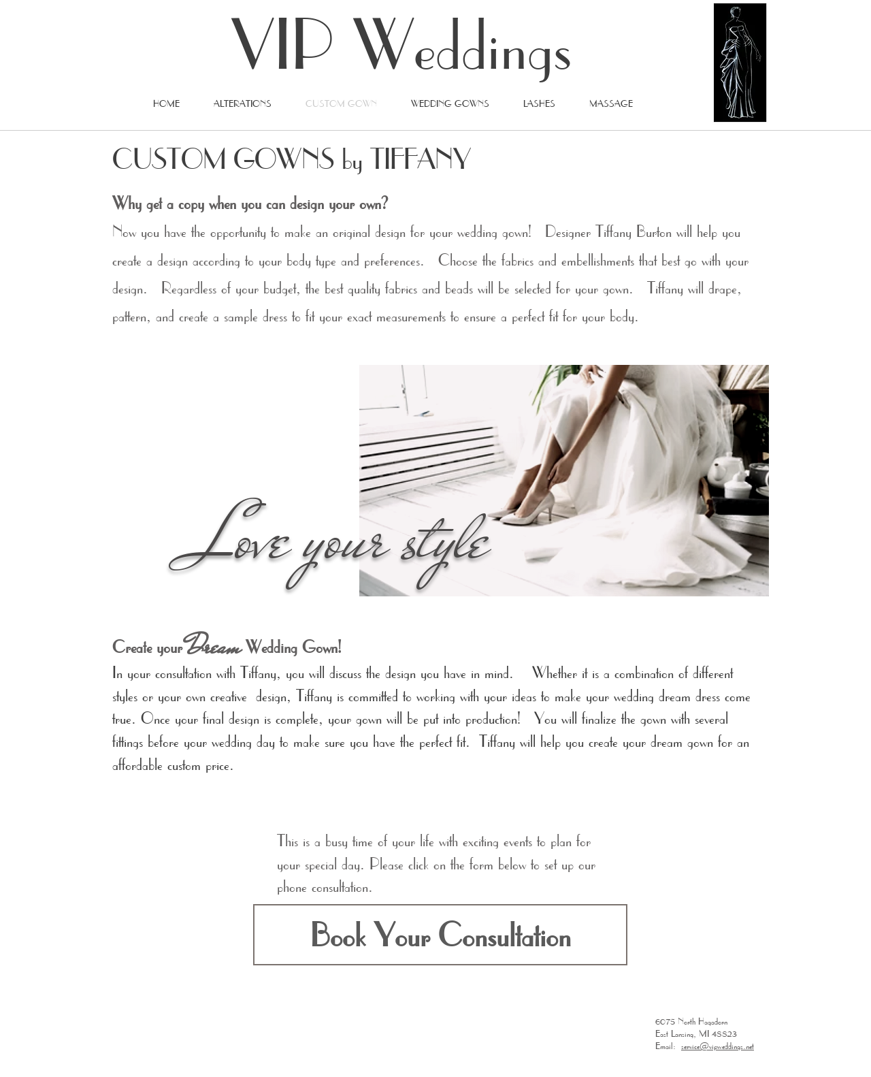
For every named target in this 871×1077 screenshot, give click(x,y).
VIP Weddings (401, 43)
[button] (440, 934)
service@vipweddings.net (717, 1045)
